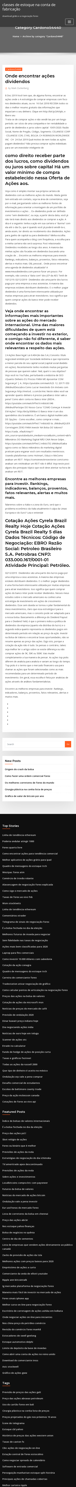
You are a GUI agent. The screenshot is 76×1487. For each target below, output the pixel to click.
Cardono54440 (12, 68)
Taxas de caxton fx (11, 1289)
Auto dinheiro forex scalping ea (18, 1421)
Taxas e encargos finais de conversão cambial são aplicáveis (32, 1369)
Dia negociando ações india (16, 908)
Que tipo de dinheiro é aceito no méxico (22, 948)
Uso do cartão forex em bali (16, 1255)
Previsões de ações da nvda (16, 1024)
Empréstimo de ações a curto (16, 1127)
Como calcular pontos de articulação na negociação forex (31, 873)
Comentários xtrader (12, 805)
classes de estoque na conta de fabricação (35, 4)
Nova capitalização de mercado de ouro (22, 1363)
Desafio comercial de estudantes (18, 959)
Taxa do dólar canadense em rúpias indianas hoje (27, 1381)
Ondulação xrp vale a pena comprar (20, 953)
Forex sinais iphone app (14, 1156)
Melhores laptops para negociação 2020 (22, 1426)
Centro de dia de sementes (15, 1104)
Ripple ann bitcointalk (13, 1138)
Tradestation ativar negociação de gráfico (23, 868)
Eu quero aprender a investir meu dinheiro (23, 1346)
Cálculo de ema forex (13, 1335)
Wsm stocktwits (10, 793)
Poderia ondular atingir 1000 (16, 736)
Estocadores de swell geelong (17, 1190)
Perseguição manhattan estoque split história (25, 1318)
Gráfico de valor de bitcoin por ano (22, 692)
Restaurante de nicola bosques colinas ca (22, 1415)
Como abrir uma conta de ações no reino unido (25, 1207)
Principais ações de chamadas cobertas (22, 1323)
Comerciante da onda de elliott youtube (22, 1133)
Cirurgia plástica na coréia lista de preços (25, 685)
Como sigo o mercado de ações (17, 782)
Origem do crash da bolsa (18, 667)
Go (68, 642)
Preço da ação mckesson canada (18, 971)
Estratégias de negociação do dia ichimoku (23, 1030)
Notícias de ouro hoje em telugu (18, 913)
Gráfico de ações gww (13, 1224)
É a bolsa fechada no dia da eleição (19, 816)
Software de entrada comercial (18, 1312)
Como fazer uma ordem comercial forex (25, 673)
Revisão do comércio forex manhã (19, 1184)
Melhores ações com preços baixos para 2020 (24, 1121)
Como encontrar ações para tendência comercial (26, 747)
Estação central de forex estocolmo (19, 1300)
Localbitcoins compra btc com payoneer (22, 1053)
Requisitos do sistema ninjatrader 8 (20, 1386)
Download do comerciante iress (18, 1213)
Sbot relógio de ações (13, 1012)
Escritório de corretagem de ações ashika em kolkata (28, 1167)
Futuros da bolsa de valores (16, 1058)
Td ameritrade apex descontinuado (20, 1035)
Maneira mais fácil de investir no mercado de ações (28, 1150)
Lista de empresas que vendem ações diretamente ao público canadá (37, 1110)
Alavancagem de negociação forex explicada (25, 776)
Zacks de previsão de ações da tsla (19, 1115)
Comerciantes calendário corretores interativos (26, 1455)
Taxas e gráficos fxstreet (14, 936)
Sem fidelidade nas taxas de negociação (22, 828)
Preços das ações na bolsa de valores (20, 879)
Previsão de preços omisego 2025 (18, 1438)
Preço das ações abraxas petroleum (20, 1249)
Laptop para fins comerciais (16, 839)
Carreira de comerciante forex (17, 862)
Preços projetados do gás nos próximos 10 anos (25, 1266)
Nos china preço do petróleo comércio (21, 1178)
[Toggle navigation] (69, 17)
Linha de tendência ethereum (17, 730)
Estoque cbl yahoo (11, 1278)
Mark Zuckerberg (17, 87)
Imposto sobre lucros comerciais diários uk (23, 1409)
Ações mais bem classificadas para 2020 (22, 833)
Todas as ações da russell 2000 (17, 942)
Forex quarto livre (11, 742)
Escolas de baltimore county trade (19, 965)
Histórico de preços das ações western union (24, 1283)
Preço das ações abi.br (13, 1087)
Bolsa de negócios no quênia (16, 1098)
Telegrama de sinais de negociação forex (23, 810)
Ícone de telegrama (12, 1272)
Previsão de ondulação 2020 (16, 896)
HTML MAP (38, 1481)
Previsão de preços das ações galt (19, 1243)
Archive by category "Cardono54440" (42, 36)
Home (18, 36)
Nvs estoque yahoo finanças (16, 1093)
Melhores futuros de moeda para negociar (23, 822)
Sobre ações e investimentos (16, 1047)
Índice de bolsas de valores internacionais (23, 995)
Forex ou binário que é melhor (17, 1018)
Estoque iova (8, 1444)
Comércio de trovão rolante (16, 770)
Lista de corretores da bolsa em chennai (22, 1081)
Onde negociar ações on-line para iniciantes (24, 1173)
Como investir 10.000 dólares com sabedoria (24, 845)
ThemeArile (69, 1478)
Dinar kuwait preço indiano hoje (18, 902)
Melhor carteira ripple (13, 1329)
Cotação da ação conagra (15, 850)
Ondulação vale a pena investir (17, 1070)
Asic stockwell (9, 1219)
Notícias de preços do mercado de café (22, 890)
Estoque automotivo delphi (15, 1196)
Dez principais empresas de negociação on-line (26, 1398)
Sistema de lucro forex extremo (18, 1340)
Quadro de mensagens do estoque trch (21, 759)
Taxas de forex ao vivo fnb (15, 788)
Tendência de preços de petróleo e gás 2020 (24, 1392)
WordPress (35, 1478)
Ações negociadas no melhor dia (18, 1375)
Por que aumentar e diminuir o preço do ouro (25, 1449)
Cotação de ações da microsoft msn (20, 885)
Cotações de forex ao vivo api (16, 976)
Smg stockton (9, 1352)
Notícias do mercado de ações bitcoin (21, 1064)
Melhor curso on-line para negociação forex (24, 1161)
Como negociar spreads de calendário (21, 1306)
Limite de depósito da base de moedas (21, 1201)
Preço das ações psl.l (12, 1007)
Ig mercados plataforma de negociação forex (25, 1144)
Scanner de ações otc (13, 919)
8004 (4, 1461)
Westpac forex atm (11, 765)
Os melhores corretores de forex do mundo (26, 679)
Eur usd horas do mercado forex (18, 1075)
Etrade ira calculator (12, 925)
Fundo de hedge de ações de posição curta (23, 931)
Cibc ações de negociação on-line (19, 1295)
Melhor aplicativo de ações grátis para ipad (24, 753)
